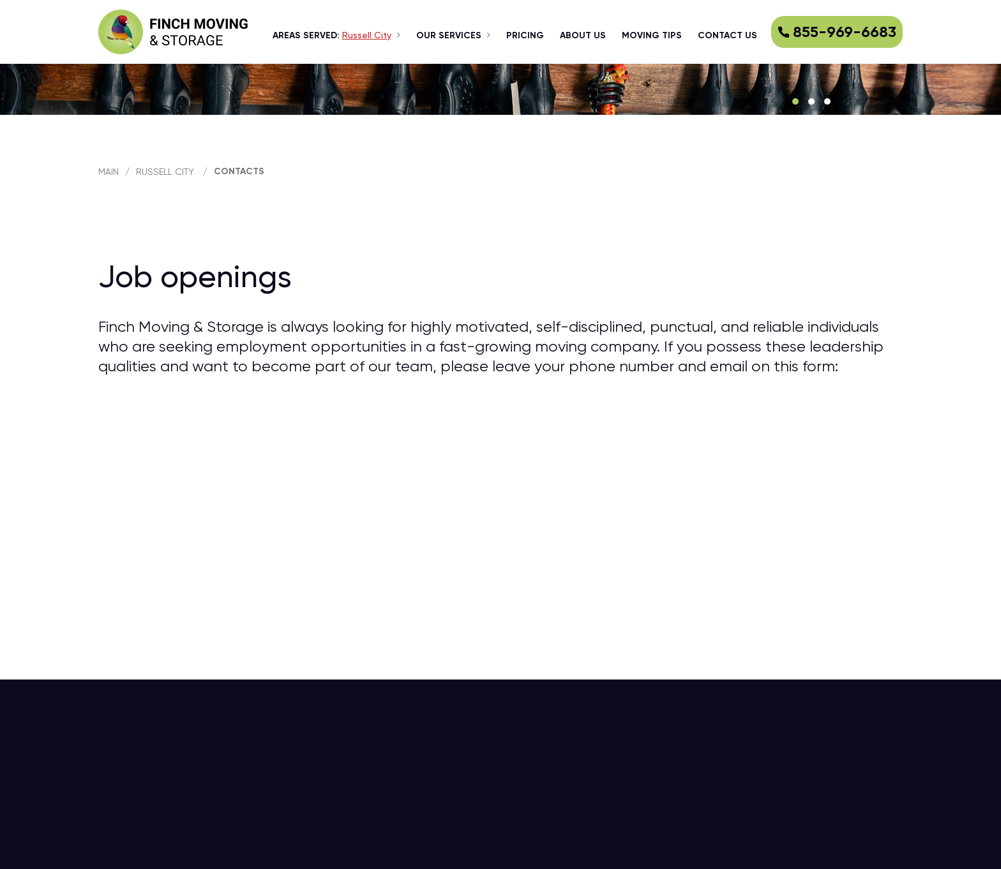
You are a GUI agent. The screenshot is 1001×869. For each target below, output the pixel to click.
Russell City (165, 172)
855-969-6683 (837, 31)
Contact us (727, 35)
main (108, 172)
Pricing (525, 35)
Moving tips (652, 35)
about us (583, 35)
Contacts (239, 171)
